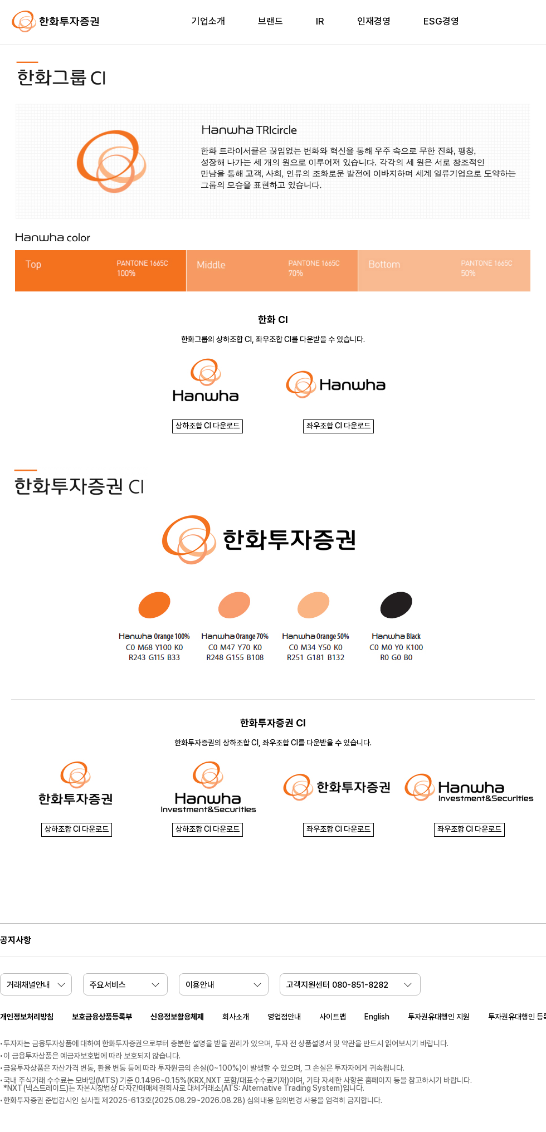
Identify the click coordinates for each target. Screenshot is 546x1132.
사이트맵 (332, 1016)
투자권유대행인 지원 (439, 1017)
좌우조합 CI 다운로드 (338, 425)
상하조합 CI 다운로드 (208, 425)
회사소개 (235, 1016)
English (376, 1016)
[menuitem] (208, 28)
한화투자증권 (55, 22)
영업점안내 (284, 1016)
